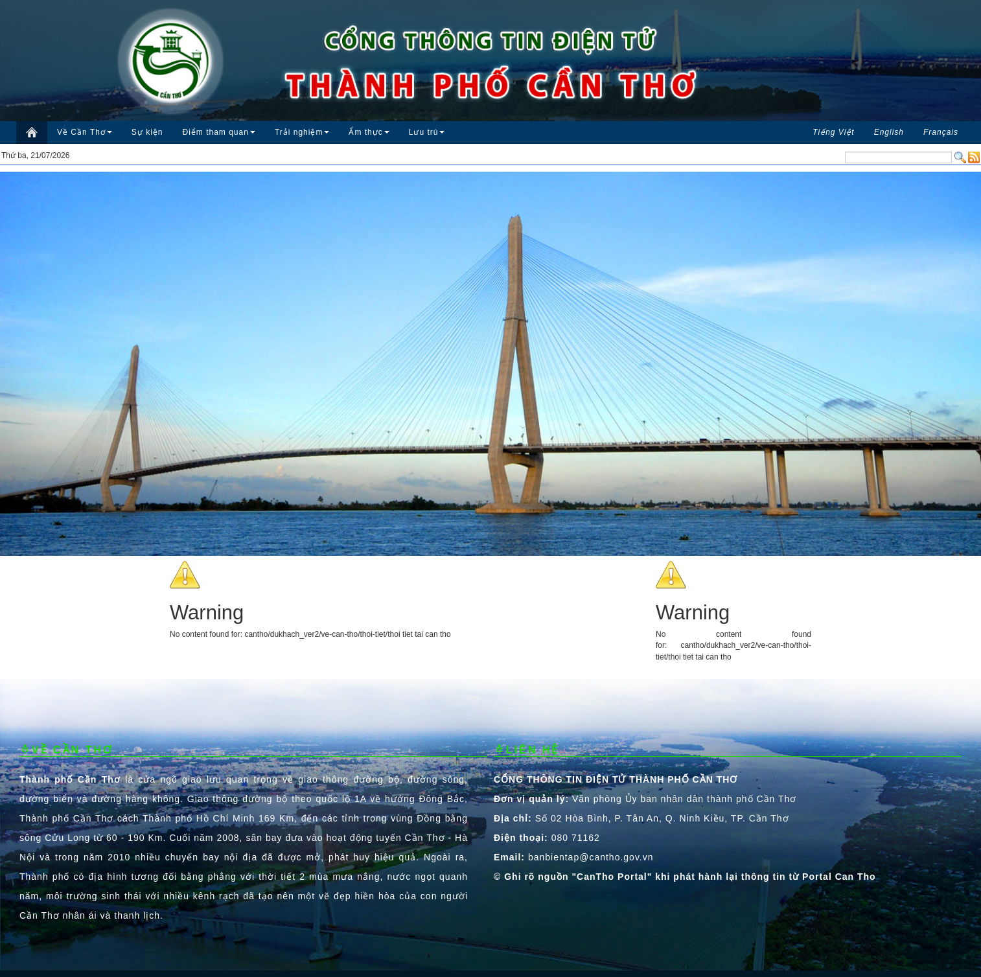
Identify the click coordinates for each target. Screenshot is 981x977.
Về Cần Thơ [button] (84, 132)
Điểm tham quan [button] (219, 132)
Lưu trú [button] (427, 132)
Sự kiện (147, 132)
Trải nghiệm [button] (302, 132)
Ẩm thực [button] (369, 132)
